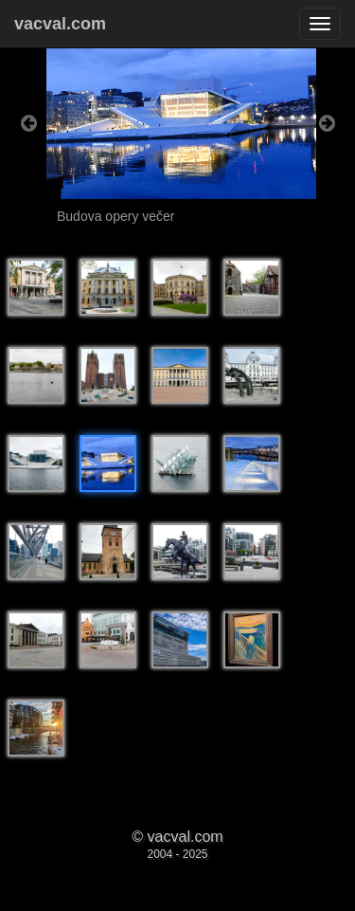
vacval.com (60, 23)
